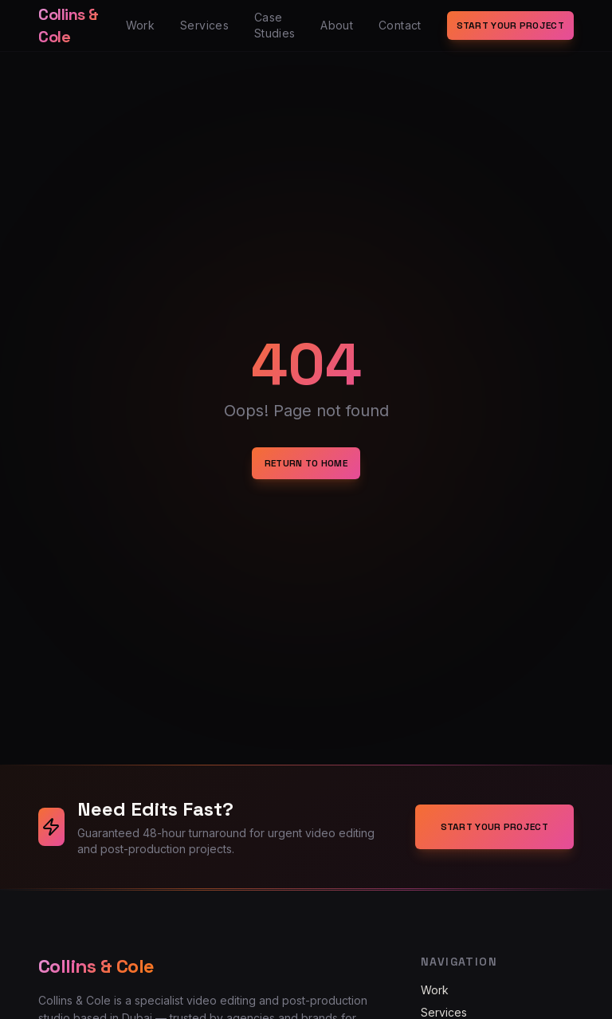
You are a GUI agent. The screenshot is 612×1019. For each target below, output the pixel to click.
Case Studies (274, 25)
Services (204, 25)
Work (140, 25)
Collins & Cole (68, 25)
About (336, 25)
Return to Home (306, 463)
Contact (400, 25)
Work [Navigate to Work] (435, 990)
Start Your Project (510, 25)
